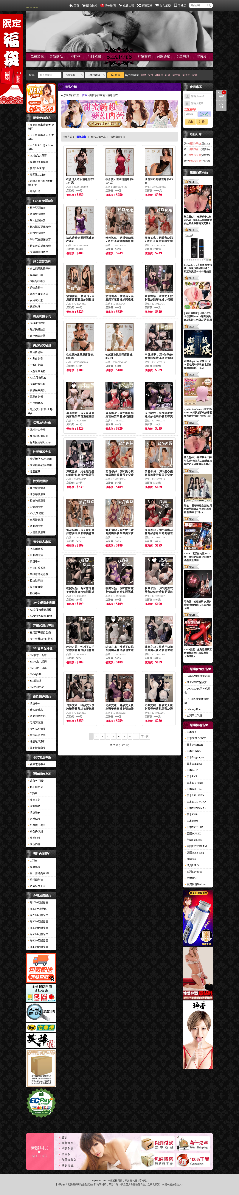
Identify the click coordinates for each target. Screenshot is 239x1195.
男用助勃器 (35, 403)
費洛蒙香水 (35, 709)
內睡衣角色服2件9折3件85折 (40, 183)
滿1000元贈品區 (38, 902)
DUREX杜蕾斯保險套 (196, 701)
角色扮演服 (35, 831)
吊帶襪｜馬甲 (37, 825)
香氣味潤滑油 (37, 500)
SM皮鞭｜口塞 (37, 668)
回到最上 (221, 106)
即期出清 (34, 191)
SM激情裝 (34, 680)
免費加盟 (126, 5)
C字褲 (32, 793)
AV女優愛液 (36, 513)
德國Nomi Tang (194, 852)
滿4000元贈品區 (38, 927)
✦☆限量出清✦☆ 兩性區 (40, 147)
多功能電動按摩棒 (39, 268)
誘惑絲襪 (34, 818)
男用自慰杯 (35, 352)
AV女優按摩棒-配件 (40, 616)
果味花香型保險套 (39, 239)
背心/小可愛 (36, 780)
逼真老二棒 (35, 275)
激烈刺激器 (35, 548)
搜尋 (115, 75)
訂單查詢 (144, 56)
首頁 (74, 5)
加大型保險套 (37, 220)
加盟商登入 (69, 1159)
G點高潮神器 (36, 281)
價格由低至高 (98, 136)
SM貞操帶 (34, 674)
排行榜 (75, 56)
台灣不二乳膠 (193, 715)
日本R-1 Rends (193, 782)
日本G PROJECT (195, 738)
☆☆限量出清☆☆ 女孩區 (41, 137)
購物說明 (108, 5)
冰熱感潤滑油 (37, 494)
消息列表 (68, 1148)
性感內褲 (34, 844)
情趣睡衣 (34, 812)
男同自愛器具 (37, 568)
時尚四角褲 (35, 879)
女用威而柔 (35, 300)
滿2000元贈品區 (38, 915)
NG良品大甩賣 (37, 155)
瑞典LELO (191, 865)
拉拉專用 (34, 593)
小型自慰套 (35, 358)
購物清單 (221, 92)
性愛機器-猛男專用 (40, 458)
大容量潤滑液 (37, 532)
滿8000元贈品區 (38, 947)
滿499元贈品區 (37, 908)
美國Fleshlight (193, 840)
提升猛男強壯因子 (39, 442)
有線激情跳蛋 (37, 323)
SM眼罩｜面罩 (37, 655)
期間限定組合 (37, 174)
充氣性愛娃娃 (37, 384)
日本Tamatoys (193, 763)
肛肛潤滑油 (35, 555)
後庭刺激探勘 (37, 716)
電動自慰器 (35, 396)
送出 (190, 121)
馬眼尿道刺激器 (38, 574)
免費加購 (37, 56)
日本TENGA (192, 751)
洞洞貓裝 (34, 806)
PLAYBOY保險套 (195, 682)
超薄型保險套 (37, 214)
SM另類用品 (36, 687)
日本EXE (190, 776)
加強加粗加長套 (38, 436)
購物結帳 (89, 5)
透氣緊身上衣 (37, 886)
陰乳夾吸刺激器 (38, 294)
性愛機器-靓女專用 (40, 465)
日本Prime (191, 821)
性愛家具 (34, 471)
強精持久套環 (37, 429)
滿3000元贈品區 (38, 921)
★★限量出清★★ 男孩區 (41, 126)
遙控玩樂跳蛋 (37, 335)
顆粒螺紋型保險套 (39, 226)
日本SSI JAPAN (194, 795)
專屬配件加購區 (38, 162)
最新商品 (56, 56)
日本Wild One (193, 789)
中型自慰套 (35, 365)
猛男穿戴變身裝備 (39, 632)
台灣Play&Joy (193, 871)
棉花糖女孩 (35, 787)
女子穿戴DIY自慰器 (40, 638)
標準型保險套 (37, 207)
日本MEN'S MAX (195, 808)
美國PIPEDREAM (195, 846)
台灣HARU (191, 878)
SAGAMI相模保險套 (197, 676)
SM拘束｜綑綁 (37, 661)
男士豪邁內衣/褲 (38, 873)
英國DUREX (192, 833)
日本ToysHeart (193, 744)
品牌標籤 (94, 56)
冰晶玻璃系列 (37, 741)
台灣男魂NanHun (195, 884)
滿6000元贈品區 (38, 940)
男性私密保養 (37, 735)
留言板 (202, 56)
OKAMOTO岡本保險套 (197, 690)
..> (136, 736)
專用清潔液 (35, 722)
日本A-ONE (192, 770)
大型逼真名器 (37, 371)
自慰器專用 (35, 519)
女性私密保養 (37, 728)
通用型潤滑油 (37, 488)
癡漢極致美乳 (37, 390)
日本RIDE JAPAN (195, 801)
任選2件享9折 (37, 168)
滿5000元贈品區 (38, 934)
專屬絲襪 (34, 867)
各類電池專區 (37, 764)
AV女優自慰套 (37, 377)
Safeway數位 (192, 709)
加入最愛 (163, 5)
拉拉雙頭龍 (35, 580)
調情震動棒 (35, 287)
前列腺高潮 (35, 587)
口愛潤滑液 (35, 507)
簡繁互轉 (145, 5)
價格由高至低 (118, 136)
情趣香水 (34, 703)
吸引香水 (34, 561)
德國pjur (190, 859)
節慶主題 (34, 799)
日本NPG (190, 732)
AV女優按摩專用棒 (40, 609)
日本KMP (191, 814)
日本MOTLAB (193, 827)
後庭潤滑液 (35, 526)
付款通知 (163, 56)
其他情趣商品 (37, 748)
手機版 (180, 5)
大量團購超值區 (38, 252)
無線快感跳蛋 (37, 329)
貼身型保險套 (37, 233)
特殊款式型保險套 (39, 245)
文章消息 (182, 56)
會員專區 (68, 1165)
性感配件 (34, 837)
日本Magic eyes (194, 757)
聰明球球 (34, 306)
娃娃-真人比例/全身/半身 (40, 411)
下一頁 (144, 736)
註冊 (202, 121)
